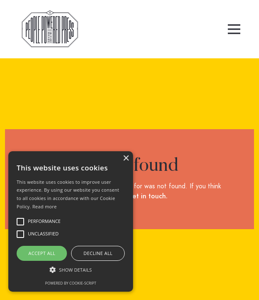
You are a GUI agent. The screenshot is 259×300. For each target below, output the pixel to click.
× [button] (126, 158)
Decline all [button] (98, 253)
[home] (48, 29)
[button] (234, 29)
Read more (44, 206)
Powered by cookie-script (70, 283)
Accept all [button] (41, 253)
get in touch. (148, 196)
